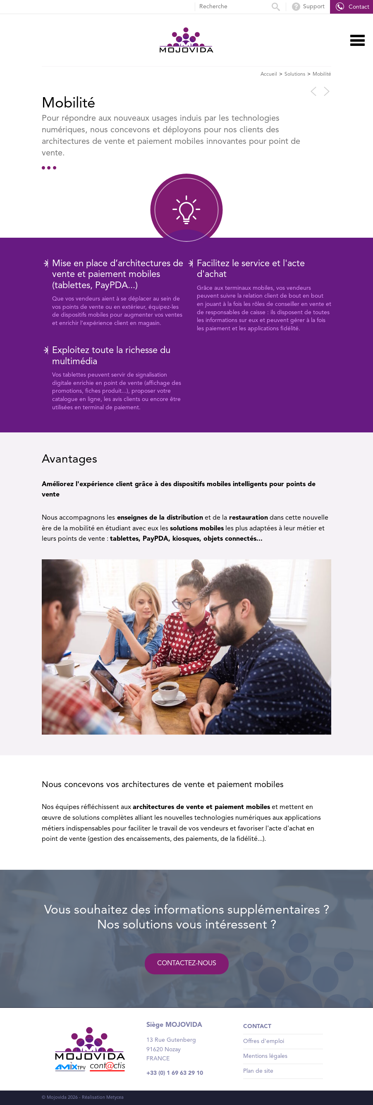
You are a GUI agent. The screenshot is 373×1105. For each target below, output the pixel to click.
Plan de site (258, 1071)
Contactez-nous (186, 963)
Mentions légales (265, 1056)
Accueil (269, 74)
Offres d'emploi (263, 1041)
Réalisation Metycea (103, 1097)
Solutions (295, 74)
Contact (257, 1026)
